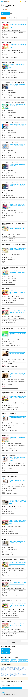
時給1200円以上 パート (23, 660)
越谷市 (25, 669)
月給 (24, 17)
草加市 (21, 669)
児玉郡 (2, 675)
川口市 (15, 667)
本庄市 (13, 668)
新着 (9, 17)
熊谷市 (11, 667)
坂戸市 (6, 673)
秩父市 (23, 667)
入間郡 (11, 674)
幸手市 (10, 673)
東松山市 (17, 668)
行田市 (19, 667)
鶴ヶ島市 (14, 673)
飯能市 (6, 668)
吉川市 (22, 673)
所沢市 (2, 668)
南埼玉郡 (14, 675)
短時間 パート (13, 660)
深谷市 (13, 669)
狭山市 (2, 669)
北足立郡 (19, 674)
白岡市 (8, 674)
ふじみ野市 (3, 674)
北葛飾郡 (24, 674)
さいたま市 (3, 667)
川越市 (8, 667)
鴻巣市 (10, 669)
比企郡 (10, 675)
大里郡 (15, 674)
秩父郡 (6, 675)
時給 (14, 17)
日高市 (18, 673)
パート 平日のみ (5, 660)
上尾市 (17, 669)
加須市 (10, 668)
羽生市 (6, 669)
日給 (19, 17)
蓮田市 (2, 673)
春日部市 (22, 668)
